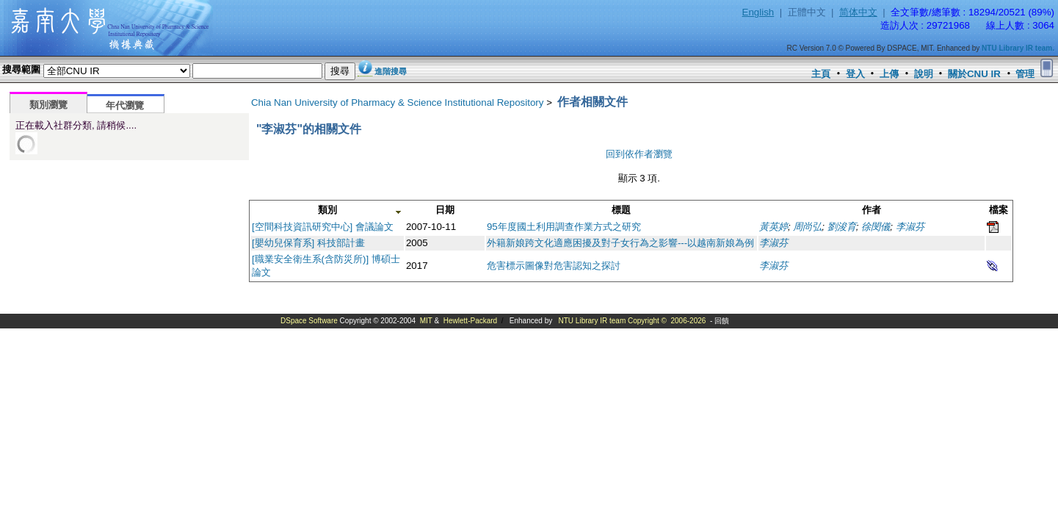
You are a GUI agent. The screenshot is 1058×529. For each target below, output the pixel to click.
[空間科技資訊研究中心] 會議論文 (323, 226)
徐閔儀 (875, 226)
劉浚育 (841, 226)
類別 (327, 209)
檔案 (998, 209)
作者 (871, 209)
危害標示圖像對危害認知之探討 (553, 265)
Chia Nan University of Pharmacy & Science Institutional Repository (397, 102)
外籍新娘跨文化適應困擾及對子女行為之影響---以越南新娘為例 (620, 242)
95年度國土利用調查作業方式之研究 (564, 226)
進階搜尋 (390, 71)
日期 (444, 209)
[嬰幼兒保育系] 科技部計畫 (308, 242)
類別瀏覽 (48, 104)
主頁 (820, 73)
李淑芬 (910, 226)
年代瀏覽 (125, 105)
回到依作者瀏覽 (639, 153)
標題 (621, 209)
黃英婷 (773, 226)
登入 (855, 73)
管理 (1025, 73)
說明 (923, 73)
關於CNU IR (974, 73)
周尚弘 (807, 226)
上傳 (889, 73)
